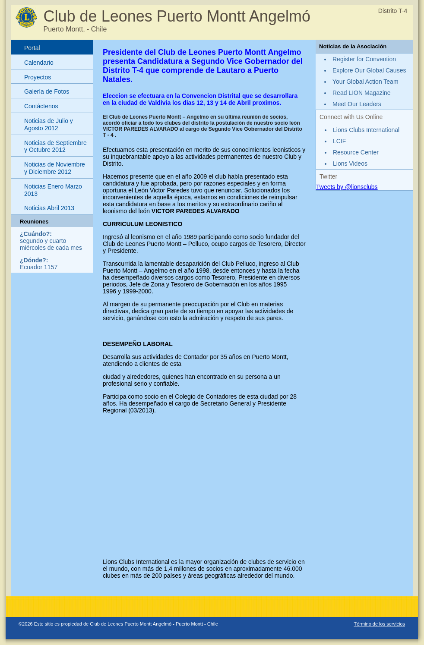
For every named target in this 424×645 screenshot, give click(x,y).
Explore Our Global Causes (369, 70)
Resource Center (356, 152)
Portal (32, 47)
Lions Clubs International (366, 129)
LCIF (339, 141)
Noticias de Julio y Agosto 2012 (48, 124)
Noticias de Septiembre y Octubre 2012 (55, 146)
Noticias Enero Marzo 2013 (53, 190)
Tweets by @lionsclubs (347, 186)
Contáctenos (41, 106)
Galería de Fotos (46, 91)
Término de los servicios (379, 623)
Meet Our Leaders (356, 104)
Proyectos (37, 77)
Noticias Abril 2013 (49, 208)
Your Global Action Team (365, 81)
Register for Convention (364, 59)
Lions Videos (350, 163)
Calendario (39, 62)
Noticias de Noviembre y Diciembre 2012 (54, 168)
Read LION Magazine (361, 92)
